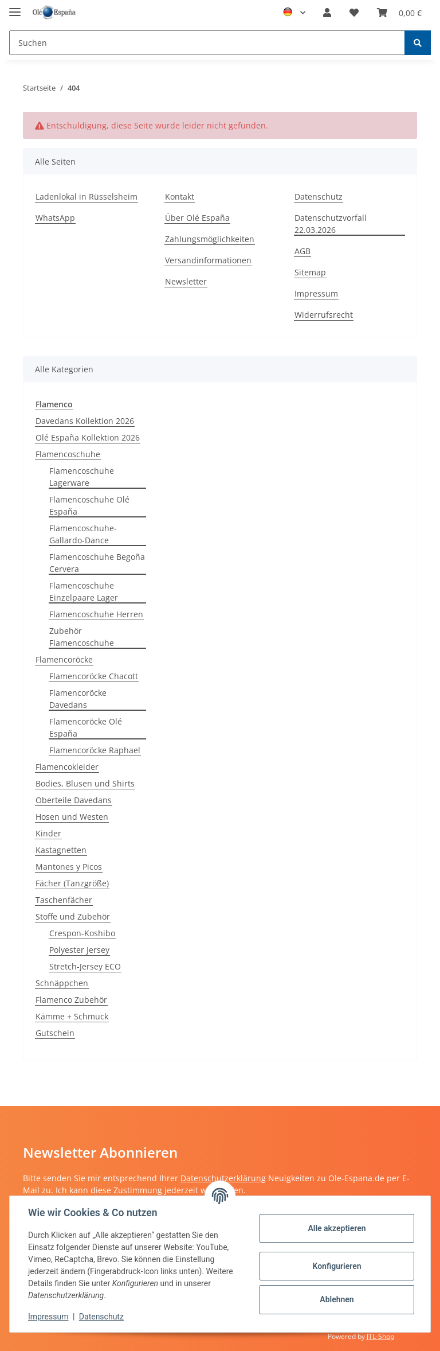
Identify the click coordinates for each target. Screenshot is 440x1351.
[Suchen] (207, 42)
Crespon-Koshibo (82, 933)
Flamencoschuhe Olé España (89, 505)
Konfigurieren (336, 1266)
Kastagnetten (61, 849)
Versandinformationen (208, 260)
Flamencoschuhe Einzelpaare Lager (83, 591)
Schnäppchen (62, 983)
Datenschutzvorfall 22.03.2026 (330, 223)
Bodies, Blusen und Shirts (85, 783)
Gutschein (55, 1032)
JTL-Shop (380, 1336)
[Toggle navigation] (15, 7)
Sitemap (310, 272)
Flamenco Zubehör (71, 999)
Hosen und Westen (72, 816)
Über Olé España (197, 217)
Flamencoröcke (64, 659)
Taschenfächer (64, 899)
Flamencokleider (67, 766)
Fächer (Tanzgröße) (72, 883)
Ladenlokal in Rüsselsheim (87, 196)
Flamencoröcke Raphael (94, 750)
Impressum (316, 293)
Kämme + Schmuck (72, 1016)
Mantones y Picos (69, 866)
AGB (302, 251)
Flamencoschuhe (68, 454)
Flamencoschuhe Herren (96, 614)
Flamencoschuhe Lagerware (81, 476)
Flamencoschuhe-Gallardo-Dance (83, 534)
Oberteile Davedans (74, 800)
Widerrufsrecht (323, 314)
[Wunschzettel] (354, 12)
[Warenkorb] (399, 12)
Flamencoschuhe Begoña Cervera (97, 562)
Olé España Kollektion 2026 (88, 437)
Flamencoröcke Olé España (85, 727)
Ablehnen (336, 1299)
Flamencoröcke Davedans (78, 698)
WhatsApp (55, 217)
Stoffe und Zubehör (73, 916)
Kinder (48, 833)
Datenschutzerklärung (223, 1178)
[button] (327, 12)
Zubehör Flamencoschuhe (81, 636)
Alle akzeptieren (337, 1228)
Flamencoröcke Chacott (93, 676)
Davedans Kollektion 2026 (85, 420)
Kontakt (179, 196)
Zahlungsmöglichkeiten (209, 238)
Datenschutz (318, 196)
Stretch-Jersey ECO (85, 966)
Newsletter (186, 281)
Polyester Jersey (79, 949)
